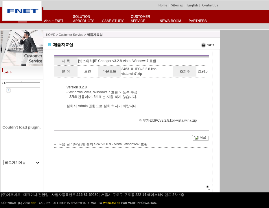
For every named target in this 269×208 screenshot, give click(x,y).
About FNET (53, 20)
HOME (50, 34)
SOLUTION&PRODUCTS (83, 18)
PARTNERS (198, 20)
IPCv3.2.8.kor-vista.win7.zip (175, 120)
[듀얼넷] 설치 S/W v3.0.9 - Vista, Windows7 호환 (110, 144)
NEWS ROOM (170, 20)
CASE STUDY (113, 20)
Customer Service (71, 34)
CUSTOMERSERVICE (140, 18)
